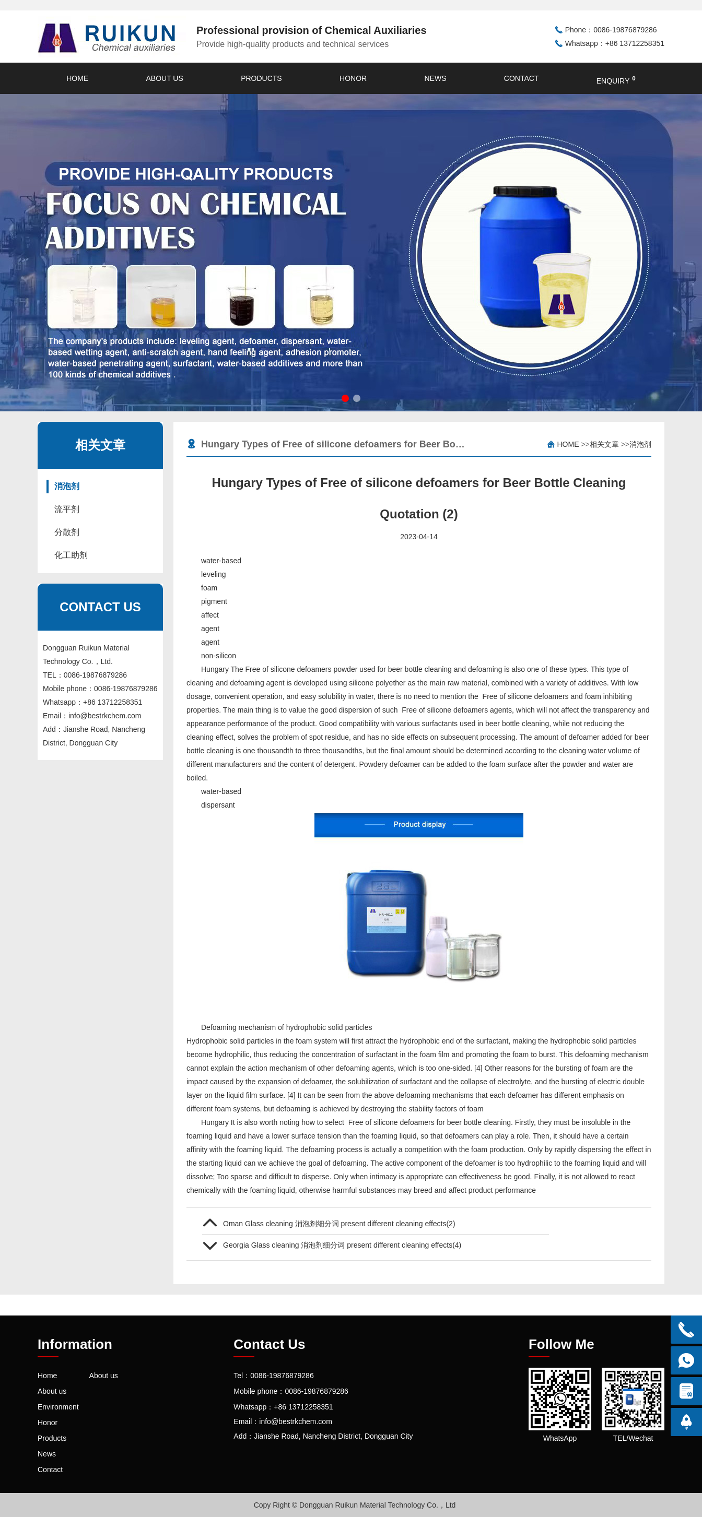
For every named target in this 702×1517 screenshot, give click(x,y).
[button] (345, 398)
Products (261, 78)
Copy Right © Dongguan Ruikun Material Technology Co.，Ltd (355, 1505)
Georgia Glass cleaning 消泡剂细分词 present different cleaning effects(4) (342, 1245)
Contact (521, 78)
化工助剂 (71, 555)
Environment (58, 1407)
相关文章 (604, 444)
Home (77, 78)
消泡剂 (66, 486)
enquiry (616, 80)
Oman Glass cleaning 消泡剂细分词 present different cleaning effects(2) (339, 1223)
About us (164, 78)
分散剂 (66, 532)
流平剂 (66, 509)
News (435, 78)
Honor (353, 78)
